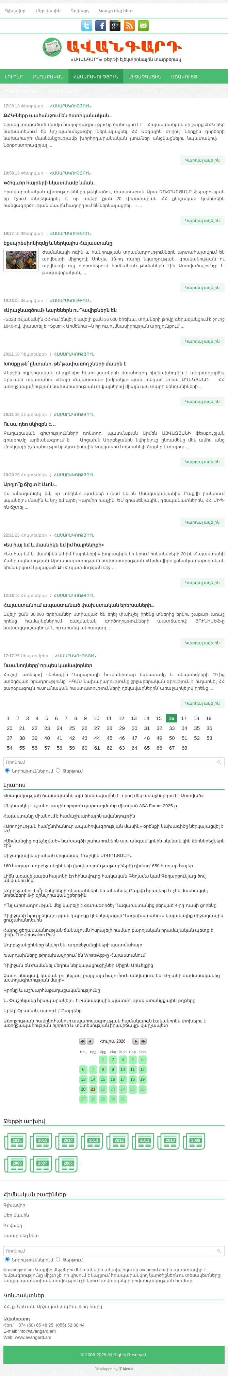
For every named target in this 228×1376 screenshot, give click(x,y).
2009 (195, 1140)
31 (147, 728)
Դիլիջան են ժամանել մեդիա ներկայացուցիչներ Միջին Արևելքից (78, 965)
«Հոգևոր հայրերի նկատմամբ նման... (49, 182)
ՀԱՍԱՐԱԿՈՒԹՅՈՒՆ (96, 76)
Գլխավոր (15, 10)
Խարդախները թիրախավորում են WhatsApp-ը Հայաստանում (74, 955)
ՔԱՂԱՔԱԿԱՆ (48, 76)
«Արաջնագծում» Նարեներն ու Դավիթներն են (60, 309)
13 (134, 718)
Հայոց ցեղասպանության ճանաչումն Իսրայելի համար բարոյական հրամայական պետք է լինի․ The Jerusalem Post (108, 932)
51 (185, 738)
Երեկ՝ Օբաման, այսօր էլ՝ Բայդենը (42, 1010)
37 (10, 738)
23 (47, 728)
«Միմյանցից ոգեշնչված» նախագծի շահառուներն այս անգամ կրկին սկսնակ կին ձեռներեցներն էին (114, 843)
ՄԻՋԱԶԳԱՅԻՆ (144, 76)
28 (110, 728)
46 (122, 738)
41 (60, 738)
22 (34, 728)
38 (22, 738)
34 (185, 728)
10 (96, 718)
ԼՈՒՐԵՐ (14, 76)
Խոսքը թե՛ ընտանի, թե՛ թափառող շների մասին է (64, 363)
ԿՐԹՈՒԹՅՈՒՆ (64, 90)
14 (146, 718)
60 (84, 748)
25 (72, 728)
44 (97, 738)
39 (34, 738)
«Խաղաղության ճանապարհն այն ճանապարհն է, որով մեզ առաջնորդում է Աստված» (103, 795)
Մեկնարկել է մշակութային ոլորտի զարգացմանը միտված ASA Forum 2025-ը (90, 805)
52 (197, 738)
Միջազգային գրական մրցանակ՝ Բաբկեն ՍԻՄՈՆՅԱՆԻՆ (67, 855)
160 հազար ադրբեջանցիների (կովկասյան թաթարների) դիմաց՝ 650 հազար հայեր (98, 865)
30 (134, 728)
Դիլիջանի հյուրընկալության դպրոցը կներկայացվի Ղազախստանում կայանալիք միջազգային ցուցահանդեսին (113, 918)
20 (10, 728)
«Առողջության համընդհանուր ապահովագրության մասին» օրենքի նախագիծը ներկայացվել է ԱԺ (113, 828)
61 (97, 748)
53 (209, 738)
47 (134, 738)
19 (209, 718)
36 (209, 728)
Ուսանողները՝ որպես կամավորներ (47, 665)
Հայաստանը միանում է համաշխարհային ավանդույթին (69, 816)
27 (97, 728)
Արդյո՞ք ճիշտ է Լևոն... (30, 484)
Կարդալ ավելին (202, 160)
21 (22, 728)
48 (147, 738)
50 (172, 738)
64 (134, 748)
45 (110, 738)
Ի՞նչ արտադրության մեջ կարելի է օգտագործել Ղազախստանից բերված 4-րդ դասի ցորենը (109, 905)
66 (159, 748)
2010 (170, 1140)
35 (197, 728)
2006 (68, 1163)
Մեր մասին (48, 10)
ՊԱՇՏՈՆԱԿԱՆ (21, 90)
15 (159, 718)
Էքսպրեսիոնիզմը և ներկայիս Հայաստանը (57, 242)
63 (122, 748)
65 (147, 748)
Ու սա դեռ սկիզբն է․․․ (29, 423)
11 (109, 718)
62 (110, 748)
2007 (42, 1163)
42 (72, 738)
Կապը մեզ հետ (116, 10)
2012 (119, 1140)
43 (84, 738)
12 (121, 718)
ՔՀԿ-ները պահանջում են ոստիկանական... (57, 115)
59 (72, 748)
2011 (144, 1140)
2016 (17, 1140)
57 (47, 748)
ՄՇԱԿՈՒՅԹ (184, 76)
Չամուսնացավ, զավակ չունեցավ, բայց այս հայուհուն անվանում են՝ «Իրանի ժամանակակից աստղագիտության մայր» (111, 978)
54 (10, 748)
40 (47, 738)
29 (122, 728)
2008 (17, 1163)
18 (196, 718)
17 (184, 718)
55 (22, 748)
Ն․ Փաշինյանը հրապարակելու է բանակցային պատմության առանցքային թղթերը (99, 1000)
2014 (68, 1140)
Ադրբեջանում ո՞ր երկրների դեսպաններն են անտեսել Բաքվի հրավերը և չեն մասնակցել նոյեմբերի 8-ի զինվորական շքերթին (105, 893)
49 (159, 738)
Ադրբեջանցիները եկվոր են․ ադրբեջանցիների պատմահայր (72, 944)
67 (172, 748)
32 (159, 728)
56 (34, 748)
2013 (93, 1140)
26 (84, 728)
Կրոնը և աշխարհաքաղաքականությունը (51, 990)
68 (185, 748)
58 (60, 748)
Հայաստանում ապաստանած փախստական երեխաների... (78, 604)
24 (60, 728)
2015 (42, 1140)
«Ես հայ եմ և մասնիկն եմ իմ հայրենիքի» (53, 544)
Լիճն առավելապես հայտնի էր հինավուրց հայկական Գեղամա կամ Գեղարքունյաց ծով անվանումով (104, 878)
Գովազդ (80, 10)
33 (172, 728)
